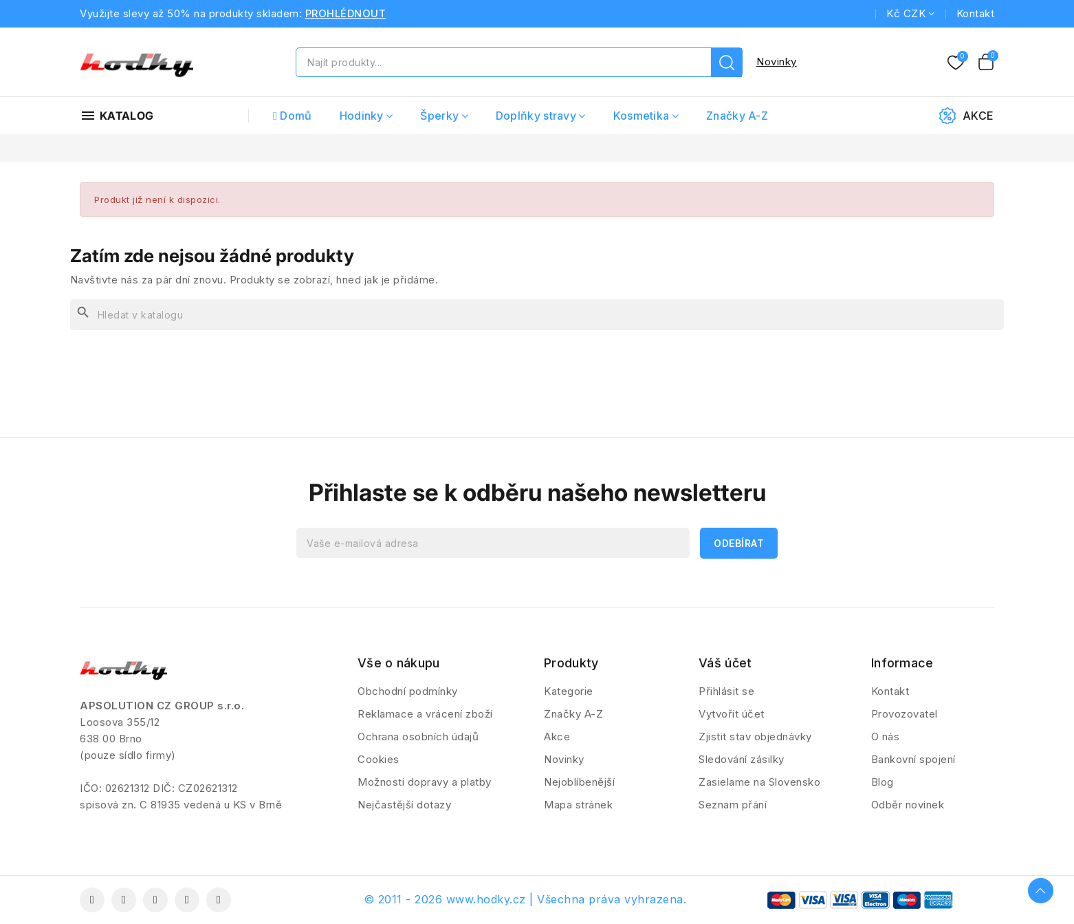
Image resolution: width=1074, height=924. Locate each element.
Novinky (776, 61)
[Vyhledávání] (537, 314)
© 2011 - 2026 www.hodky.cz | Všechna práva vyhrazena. (525, 899)
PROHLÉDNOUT (345, 13)
